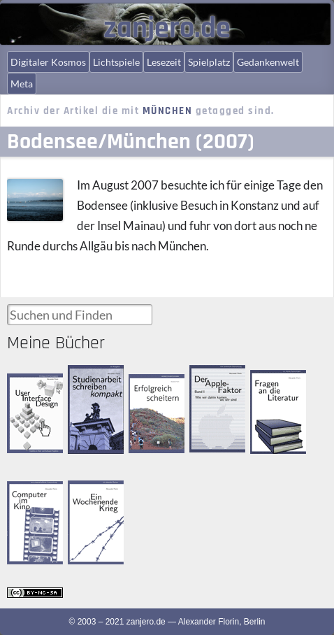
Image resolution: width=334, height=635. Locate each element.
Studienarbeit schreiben (91, 377)
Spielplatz (209, 62)
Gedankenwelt (268, 62)
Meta (21, 84)
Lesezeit (164, 62)
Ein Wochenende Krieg (91, 499)
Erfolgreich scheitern (147, 386)
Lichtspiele (116, 62)
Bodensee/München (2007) (130, 141)
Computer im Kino (30, 492)
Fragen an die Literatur (274, 382)
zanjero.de (167, 29)
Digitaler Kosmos (48, 62)
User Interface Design (32, 385)
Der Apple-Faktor (208, 376)
